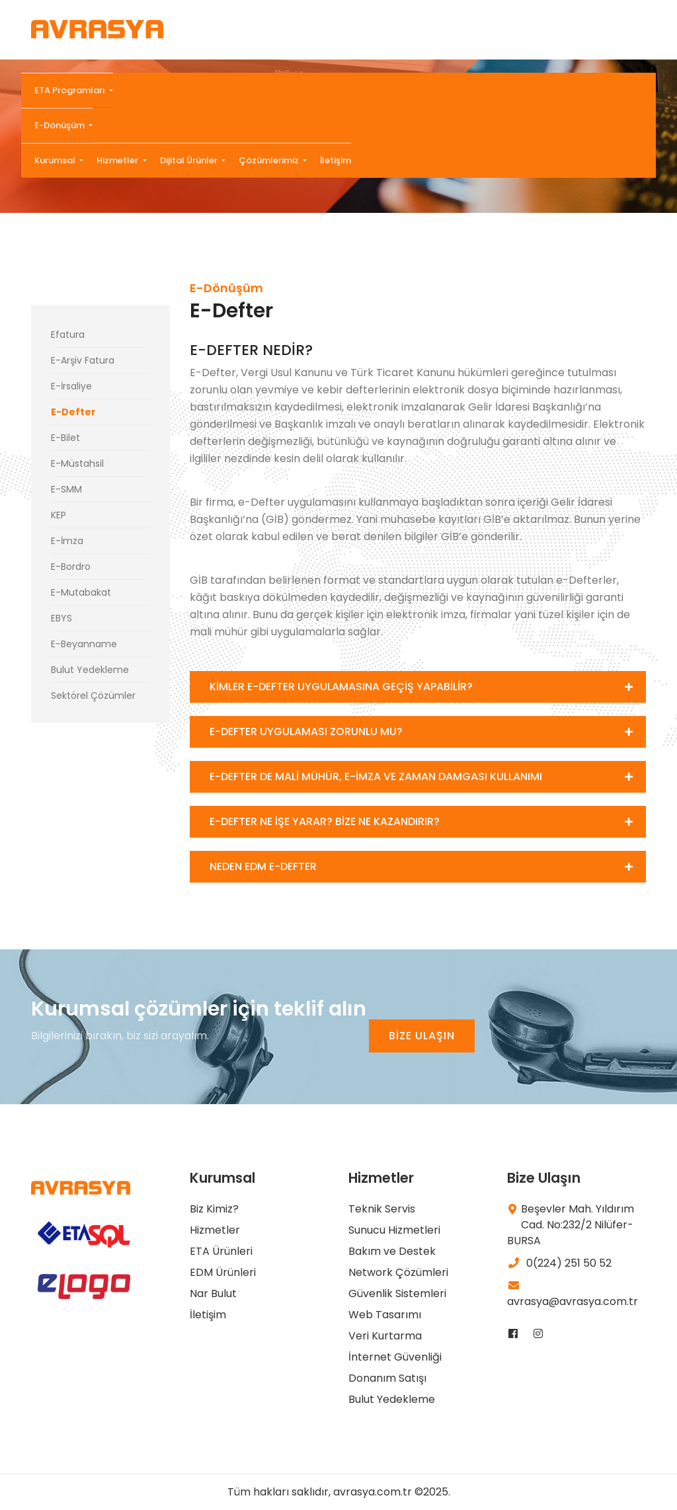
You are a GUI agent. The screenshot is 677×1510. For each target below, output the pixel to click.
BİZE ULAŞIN (422, 1035)
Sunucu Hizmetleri (394, 1230)
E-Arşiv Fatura (82, 360)
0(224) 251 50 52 (559, 1263)
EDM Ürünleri (223, 1272)
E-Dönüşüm (60, 125)
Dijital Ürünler (189, 160)
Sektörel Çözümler (93, 695)
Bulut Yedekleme (90, 669)
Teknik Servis (381, 1208)
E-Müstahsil (77, 463)
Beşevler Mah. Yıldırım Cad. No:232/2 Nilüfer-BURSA (570, 1224)
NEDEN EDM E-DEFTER (263, 866)
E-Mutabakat (81, 592)
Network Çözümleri (398, 1272)
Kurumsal (55, 160)
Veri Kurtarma (385, 1335)
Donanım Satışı (387, 1378)
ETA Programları (70, 90)
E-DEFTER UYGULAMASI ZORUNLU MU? (306, 731)
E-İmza (67, 540)
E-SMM (66, 489)
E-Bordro (71, 566)
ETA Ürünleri (221, 1251)
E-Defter (73, 411)
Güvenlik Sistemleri (397, 1293)
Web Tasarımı (384, 1314)
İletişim (335, 160)
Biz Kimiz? (214, 1208)
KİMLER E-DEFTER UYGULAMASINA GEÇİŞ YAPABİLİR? (341, 686)
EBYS (61, 618)
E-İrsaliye (71, 386)
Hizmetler (118, 160)
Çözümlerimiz (270, 160)
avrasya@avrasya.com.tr (572, 1294)
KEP (58, 515)
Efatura (68, 334)
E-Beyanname (84, 644)
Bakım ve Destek (392, 1251)
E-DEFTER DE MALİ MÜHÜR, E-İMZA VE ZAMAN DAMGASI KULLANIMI (376, 776)
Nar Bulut (213, 1293)
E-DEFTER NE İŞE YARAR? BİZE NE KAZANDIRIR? (325, 821)
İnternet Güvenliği (395, 1357)
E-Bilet (65, 437)
